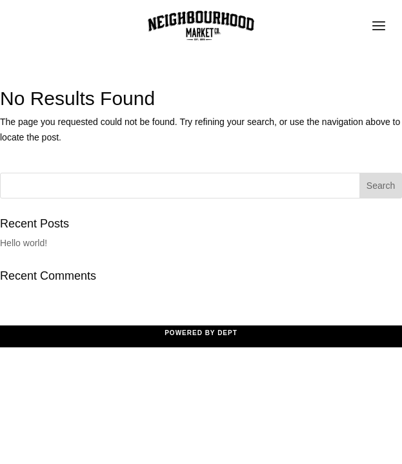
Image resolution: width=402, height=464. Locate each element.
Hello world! (23, 243)
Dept (227, 332)
